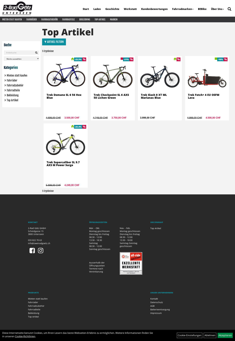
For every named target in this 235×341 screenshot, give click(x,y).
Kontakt (154, 298)
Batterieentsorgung (160, 309)
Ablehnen (210, 335)
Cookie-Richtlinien (25, 336)
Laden (97, 9)
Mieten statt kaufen (12, 19)
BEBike (202, 9)
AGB (152, 305)
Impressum (156, 313)
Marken (114, 19)
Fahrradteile (68, 19)
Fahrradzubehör (49, 19)
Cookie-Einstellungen (189, 335)
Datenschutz (156, 302)
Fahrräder (31, 19)
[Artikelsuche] (229, 9)
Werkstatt (130, 9)
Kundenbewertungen (154, 9)
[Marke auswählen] (21, 58)
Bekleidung (84, 19)
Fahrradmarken (182, 9)
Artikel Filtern (54, 41)
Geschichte (112, 9)
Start (86, 9)
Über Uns (217, 9)
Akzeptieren (225, 335)
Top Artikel (100, 19)
